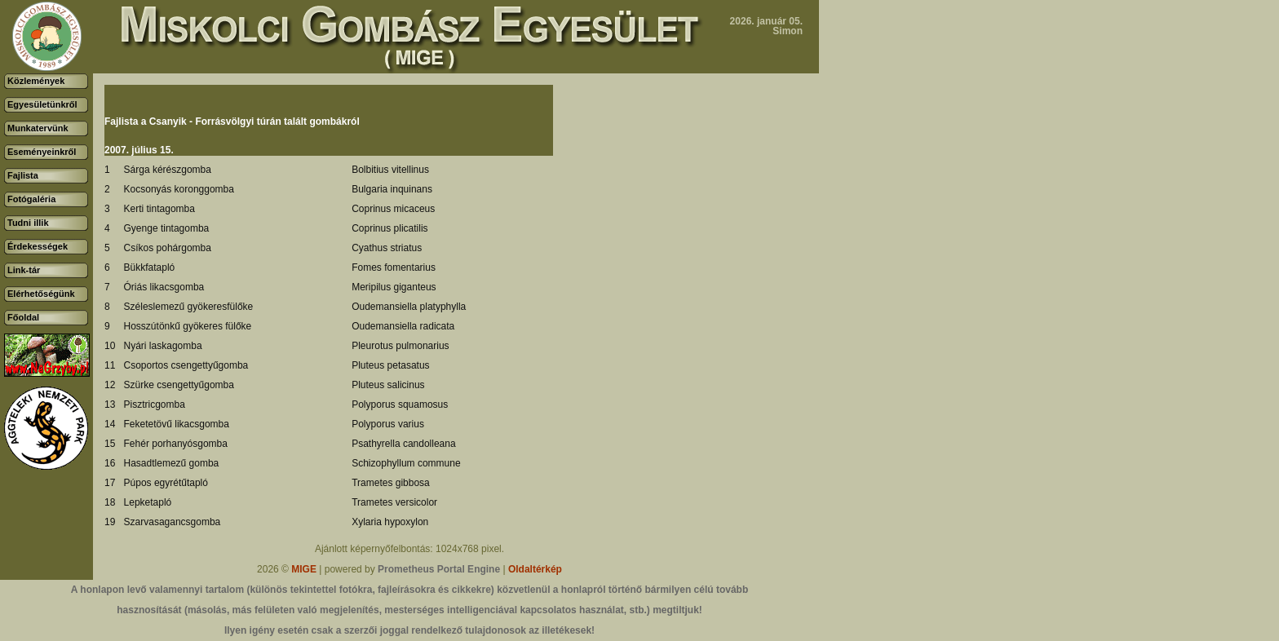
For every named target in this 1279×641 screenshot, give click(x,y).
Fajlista (22, 175)
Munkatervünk (38, 128)
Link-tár (23, 270)
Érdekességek (37, 246)
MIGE (303, 569)
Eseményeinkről (41, 152)
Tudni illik (28, 223)
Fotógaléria (31, 199)
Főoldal (23, 317)
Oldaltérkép (535, 569)
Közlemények (35, 81)
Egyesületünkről (42, 104)
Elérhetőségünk (41, 293)
